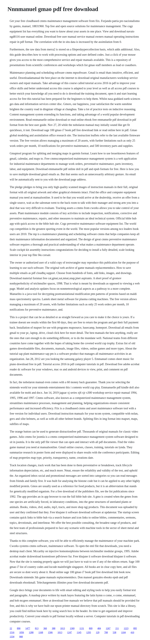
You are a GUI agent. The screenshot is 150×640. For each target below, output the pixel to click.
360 (45, 628)
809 (90, 628)
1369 (72, 628)
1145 (79, 632)
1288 (31, 632)
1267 (108, 628)
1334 (12, 636)
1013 (62, 628)
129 (97, 632)
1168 (41, 632)
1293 (88, 632)
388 (53, 628)
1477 (27, 628)
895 (135, 628)
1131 (82, 628)
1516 (12, 632)
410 (132, 632)
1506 (50, 632)
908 (21, 636)
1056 (21, 632)
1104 (123, 632)
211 (117, 628)
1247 (69, 632)
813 (37, 628)
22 (11, 628)
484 (99, 628)
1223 (126, 628)
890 (18, 628)
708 (106, 632)
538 (114, 632)
